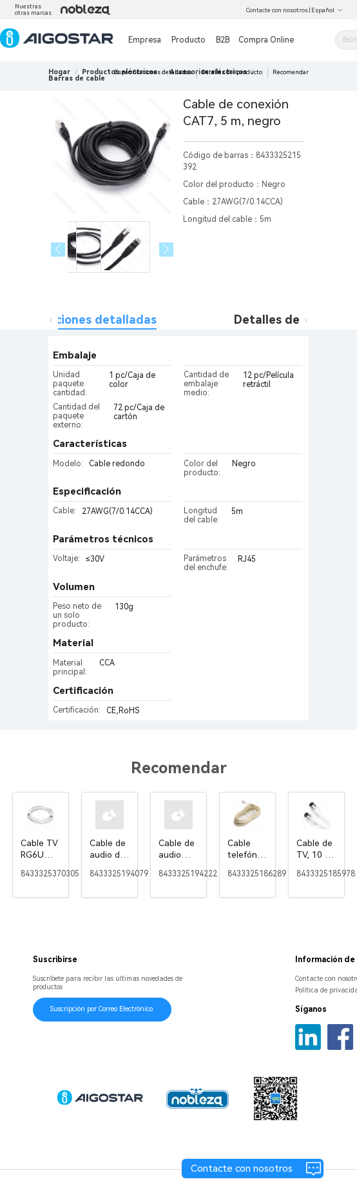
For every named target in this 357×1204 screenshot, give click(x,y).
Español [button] (327, 10)
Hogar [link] (59, 72)
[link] (76, 78)
